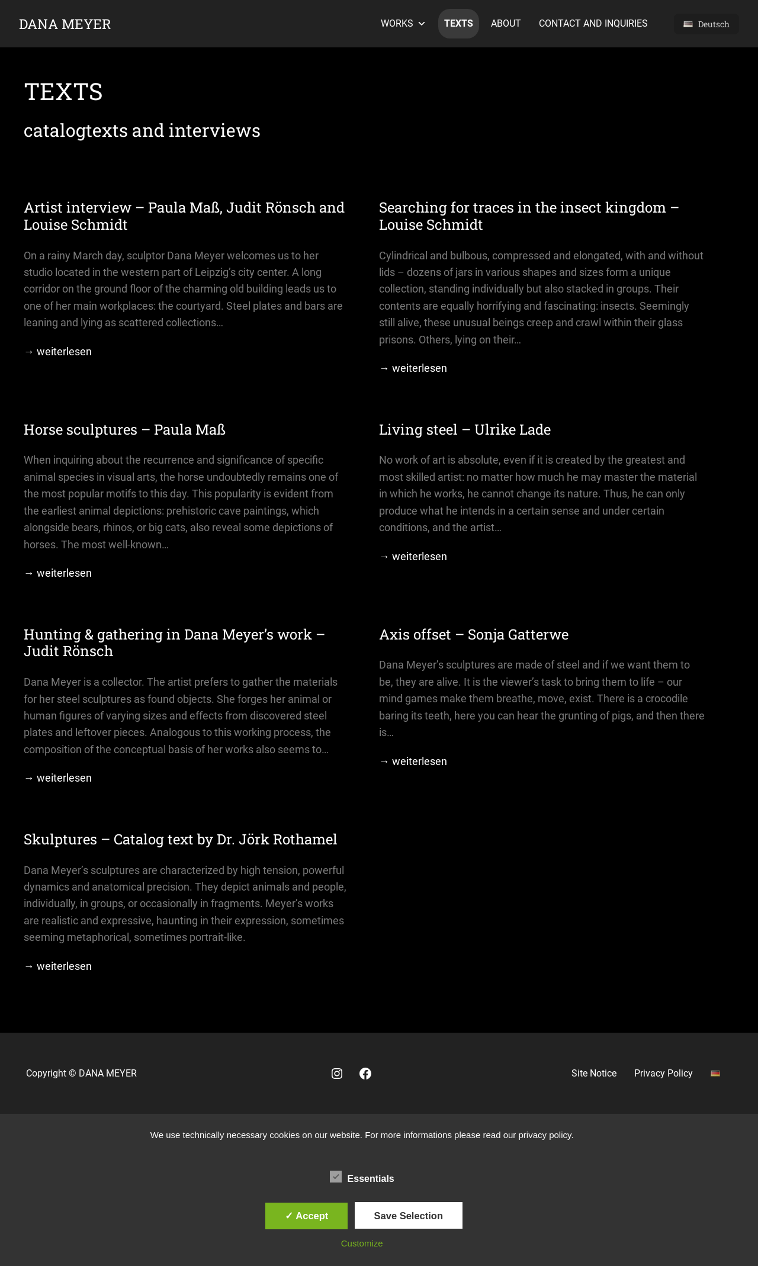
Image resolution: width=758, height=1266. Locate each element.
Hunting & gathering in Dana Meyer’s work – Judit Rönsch (174, 643)
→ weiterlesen (58, 352)
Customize (362, 1243)
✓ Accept (306, 1215)
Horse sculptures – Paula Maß (125, 429)
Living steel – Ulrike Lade (465, 429)
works (403, 23)
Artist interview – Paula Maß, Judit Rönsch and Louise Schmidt (184, 216)
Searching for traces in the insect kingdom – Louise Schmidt (529, 216)
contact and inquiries (593, 23)
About (506, 23)
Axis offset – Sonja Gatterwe (473, 634)
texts (458, 23)
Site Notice (593, 1073)
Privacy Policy (663, 1073)
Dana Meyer (65, 24)
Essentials (362, 1177)
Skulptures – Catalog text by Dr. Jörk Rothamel (181, 839)
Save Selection (408, 1215)
